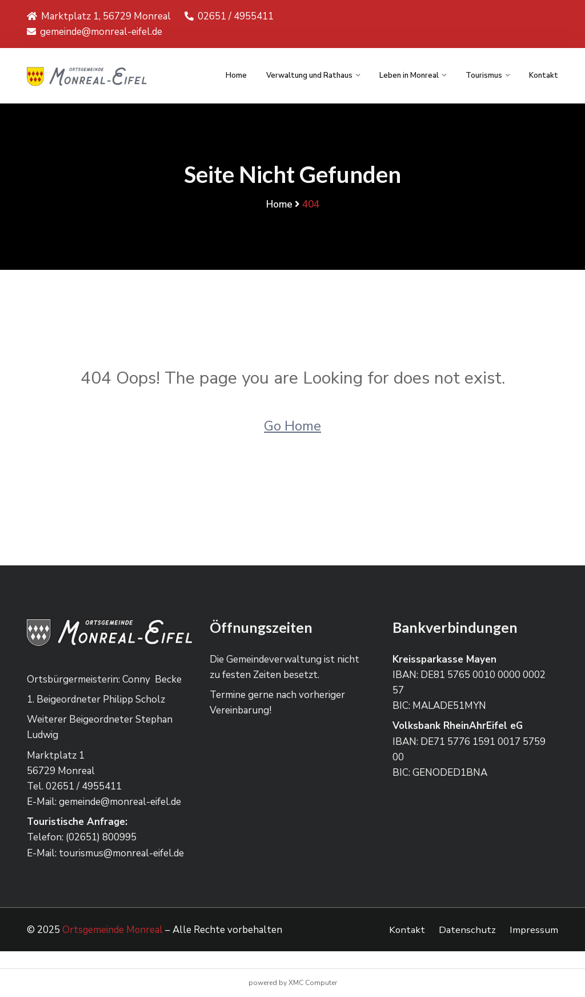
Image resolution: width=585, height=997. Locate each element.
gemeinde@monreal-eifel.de (94, 31)
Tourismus (484, 75)
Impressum (534, 929)
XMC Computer (313, 982)
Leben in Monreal (409, 75)
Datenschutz (467, 929)
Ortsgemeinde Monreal (113, 929)
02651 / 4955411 (229, 16)
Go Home (292, 425)
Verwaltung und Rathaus (309, 75)
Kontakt (543, 75)
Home (236, 75)
